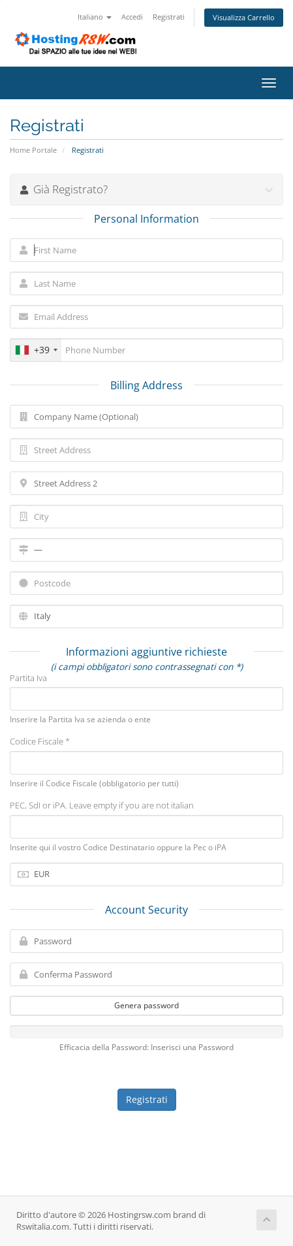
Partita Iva (28, 678)
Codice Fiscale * (40, 741)
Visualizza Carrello (244, 17)
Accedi (132, 17)
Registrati (169, 17)
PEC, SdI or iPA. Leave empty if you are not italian (102, 805)
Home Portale (33, 150)
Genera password (146, 1005)
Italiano (95, 17)
